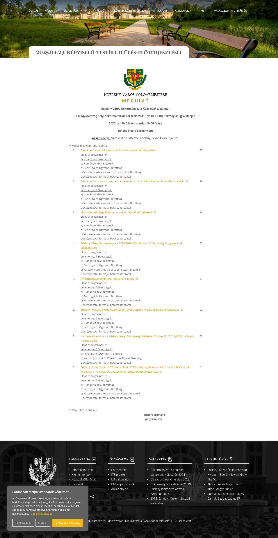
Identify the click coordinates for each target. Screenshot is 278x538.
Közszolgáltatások (84, 479)
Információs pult (82, 470)
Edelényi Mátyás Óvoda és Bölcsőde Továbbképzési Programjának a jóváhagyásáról (132, 309)
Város (49, 11)
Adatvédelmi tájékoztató (158, 520)
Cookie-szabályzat (41, 513)
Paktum (162, 11)
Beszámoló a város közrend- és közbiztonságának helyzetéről (118, 150)
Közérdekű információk (130, 11)
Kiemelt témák (81, 474)
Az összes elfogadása (68, 522)
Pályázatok (181, 11)
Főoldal (32, 11)
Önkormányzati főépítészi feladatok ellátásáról (109, 278)
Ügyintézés (96, 11)
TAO (201, 11)
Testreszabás (23, 522)
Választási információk (230, 11)
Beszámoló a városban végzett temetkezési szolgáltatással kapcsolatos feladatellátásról (134, 181)
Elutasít (42, 522)
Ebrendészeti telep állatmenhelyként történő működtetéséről (118, 212)
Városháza (71, 11)
